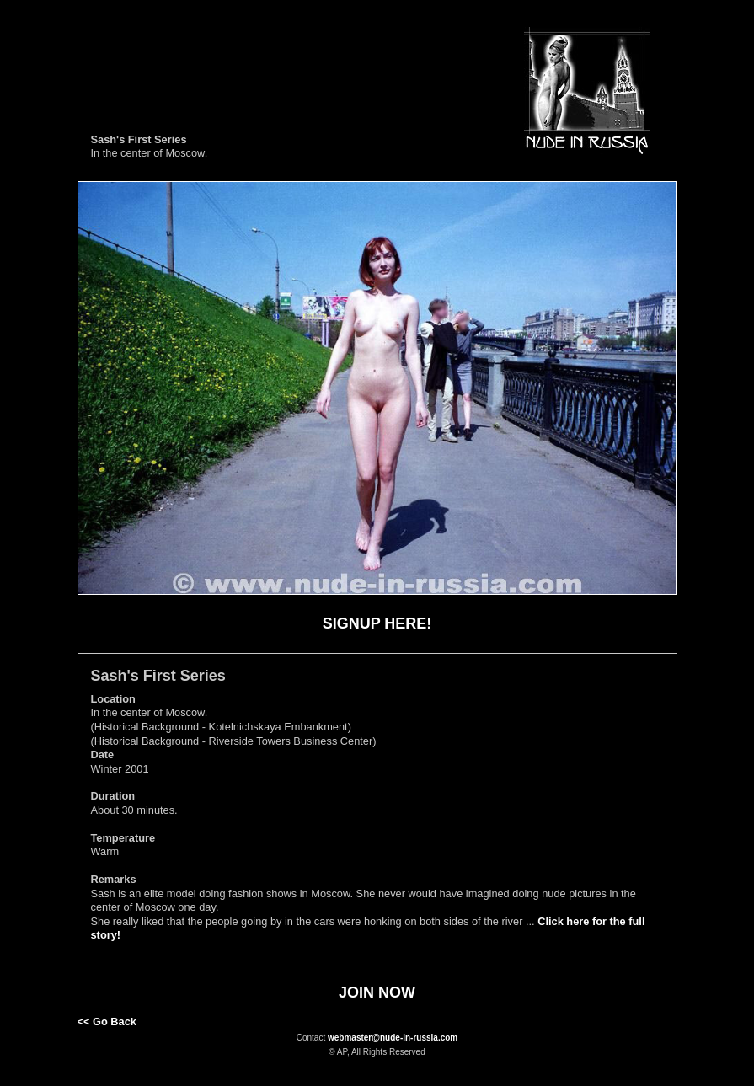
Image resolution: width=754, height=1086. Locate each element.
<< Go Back (107, 1021)
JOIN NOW (377, 992)
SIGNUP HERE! (377, 623)
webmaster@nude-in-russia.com (392, 1037)
